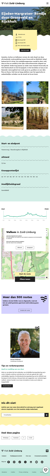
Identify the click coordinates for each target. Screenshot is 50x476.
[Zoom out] (46, 233)
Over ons (28, 456)
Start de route (25, 50)
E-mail (30, 437)
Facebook (15, 437)
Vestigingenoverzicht (16, 456)
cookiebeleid (19, 242)
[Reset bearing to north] (46, 235)
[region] (25, 253)
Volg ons (3, 461)
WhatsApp (5, 437)
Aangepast (30, 247)
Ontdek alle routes (25, 310)
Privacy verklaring (23, 472)
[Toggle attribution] (47, 278)
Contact (4, 456)
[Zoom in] (46, 230)
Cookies (34, 472)
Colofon (13, 472)
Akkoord (19, 247)
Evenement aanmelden (41, 456)
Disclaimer (4, 472)
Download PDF (21, 40)
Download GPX (22, 42)
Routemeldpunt (7, 385)
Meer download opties (24, 45)
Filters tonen (25, 279)
